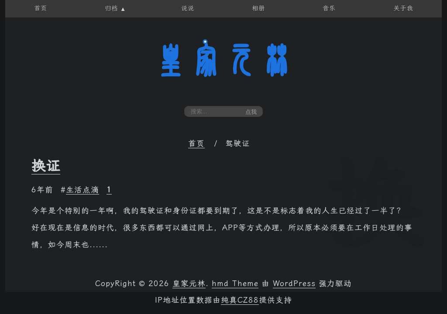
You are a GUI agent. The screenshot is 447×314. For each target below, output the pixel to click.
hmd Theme (235, 283)
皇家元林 (223, 60)
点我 (251, 112)
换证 (45, 165)
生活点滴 (82, 189)
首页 (196, 143)
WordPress (294, 283)
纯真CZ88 (240, 300)
